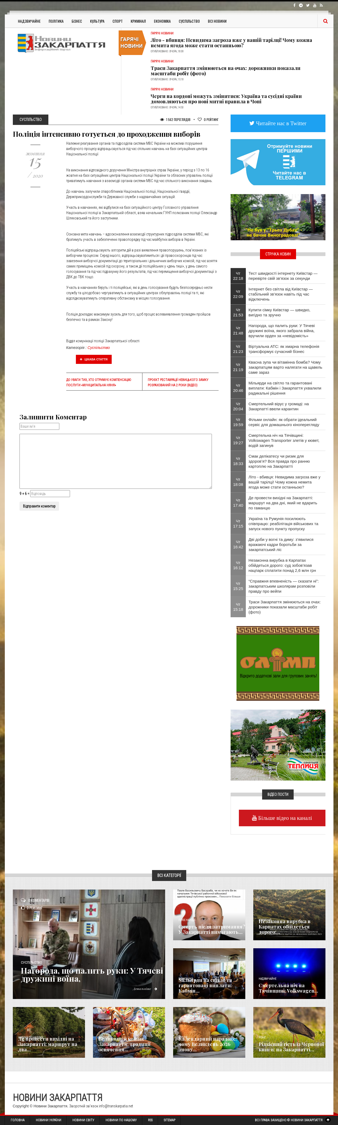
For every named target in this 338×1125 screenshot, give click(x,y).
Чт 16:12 (238, 565)
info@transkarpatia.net (116, 1106)
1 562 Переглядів (175, 119)
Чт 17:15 (238, 523)
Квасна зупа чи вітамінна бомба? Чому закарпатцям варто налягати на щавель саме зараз (285, 367)
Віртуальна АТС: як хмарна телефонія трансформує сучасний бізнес (283, 349)
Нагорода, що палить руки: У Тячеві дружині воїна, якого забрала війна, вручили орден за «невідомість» (281, 330)
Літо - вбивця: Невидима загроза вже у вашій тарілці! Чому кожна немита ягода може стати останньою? (231, 43)
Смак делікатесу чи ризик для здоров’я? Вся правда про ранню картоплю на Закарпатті (279, 461)
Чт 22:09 (238, 294)
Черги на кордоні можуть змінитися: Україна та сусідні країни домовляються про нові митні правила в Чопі (226, 99)
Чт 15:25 (238, 586)
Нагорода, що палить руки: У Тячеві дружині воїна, (92, 974)
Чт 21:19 (238, 367)
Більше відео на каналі (284, 818)
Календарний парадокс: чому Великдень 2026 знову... (207, 1044)
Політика (56, 21)
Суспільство (189, 21)
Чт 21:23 (238, 349)
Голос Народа (186, 920)
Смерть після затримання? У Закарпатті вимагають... (211, 929)
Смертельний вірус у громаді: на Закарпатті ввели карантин (278, 406)
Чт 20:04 (238, 406)
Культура (97, 21)
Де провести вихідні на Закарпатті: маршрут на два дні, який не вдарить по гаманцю (282, 502)
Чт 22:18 (238, 276)
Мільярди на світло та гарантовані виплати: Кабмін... (205, 985)
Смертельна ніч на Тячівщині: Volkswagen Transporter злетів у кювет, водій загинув (283, 440)
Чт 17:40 (238, 503)
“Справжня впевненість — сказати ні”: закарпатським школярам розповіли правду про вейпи (283, 586)
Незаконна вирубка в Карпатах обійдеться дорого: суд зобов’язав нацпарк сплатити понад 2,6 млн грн (282, 565)
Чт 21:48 (238, 330)
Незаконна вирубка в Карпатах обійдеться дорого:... (284, 926)
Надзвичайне (29, 21)
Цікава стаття (94, 359)
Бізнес (77, 21)
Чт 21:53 (238, 312)
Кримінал (138, 21)
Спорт (117, 21)
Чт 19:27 (238, 440)
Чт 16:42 (238, 544)
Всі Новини (217, 21)
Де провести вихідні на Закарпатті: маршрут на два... (47, 1044)
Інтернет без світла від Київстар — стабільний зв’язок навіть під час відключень (280, 294)
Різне (262, 1037)
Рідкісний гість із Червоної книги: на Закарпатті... (291, 1047)
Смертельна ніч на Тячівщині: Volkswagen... (288, 988)
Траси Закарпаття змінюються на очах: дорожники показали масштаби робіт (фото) (225, 71)
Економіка (162, 21)
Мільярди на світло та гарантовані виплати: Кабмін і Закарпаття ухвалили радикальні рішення (284, 388)
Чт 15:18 (238, 607)
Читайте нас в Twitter (280, 123)
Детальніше (145, 988)
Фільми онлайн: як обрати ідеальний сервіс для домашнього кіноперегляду (283, 422)
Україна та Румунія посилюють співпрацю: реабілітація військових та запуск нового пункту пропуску (283, 523)
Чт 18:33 (238, 461)
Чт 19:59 (238, 422)
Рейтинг (208, 119)
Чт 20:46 (238, 388)
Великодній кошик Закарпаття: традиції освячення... (124, 1044)
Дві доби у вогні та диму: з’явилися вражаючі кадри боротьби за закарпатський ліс (280, 544)
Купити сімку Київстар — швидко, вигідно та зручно (279, 312)
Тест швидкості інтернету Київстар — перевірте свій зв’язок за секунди (282, 276)
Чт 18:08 (238, 482)
